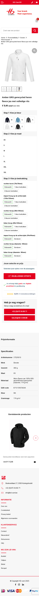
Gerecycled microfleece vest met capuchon (18, 457)
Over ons (4, 506)
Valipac (3, 560)
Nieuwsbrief (5, 535)
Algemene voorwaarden (9, 518)
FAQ (2, 543)
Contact (4, 531)
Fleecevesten (5, 40)
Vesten (22, 38)
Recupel (4, 568)
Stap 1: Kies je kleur (12, 113)
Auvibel (3, 556)
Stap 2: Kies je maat (12, 134)
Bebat (3, 564)
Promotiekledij (13, 38)
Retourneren (5, 539)
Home (3, 38)
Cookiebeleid (5, 510)
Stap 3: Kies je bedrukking (15, 178)
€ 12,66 (8, 462)
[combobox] (16, 30)
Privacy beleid (5, 514)
